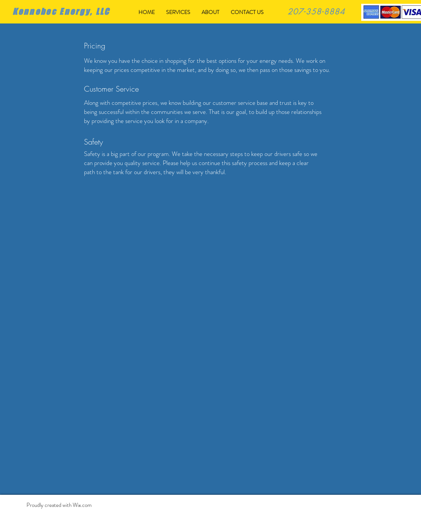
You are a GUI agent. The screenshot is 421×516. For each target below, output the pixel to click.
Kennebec (34, 11)
